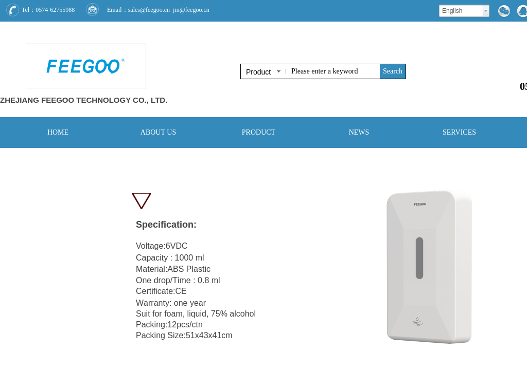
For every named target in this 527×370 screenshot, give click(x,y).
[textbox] (333, 71)
